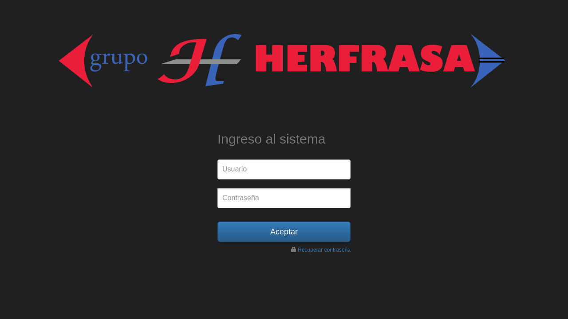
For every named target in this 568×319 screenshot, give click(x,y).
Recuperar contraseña (324, 250)
